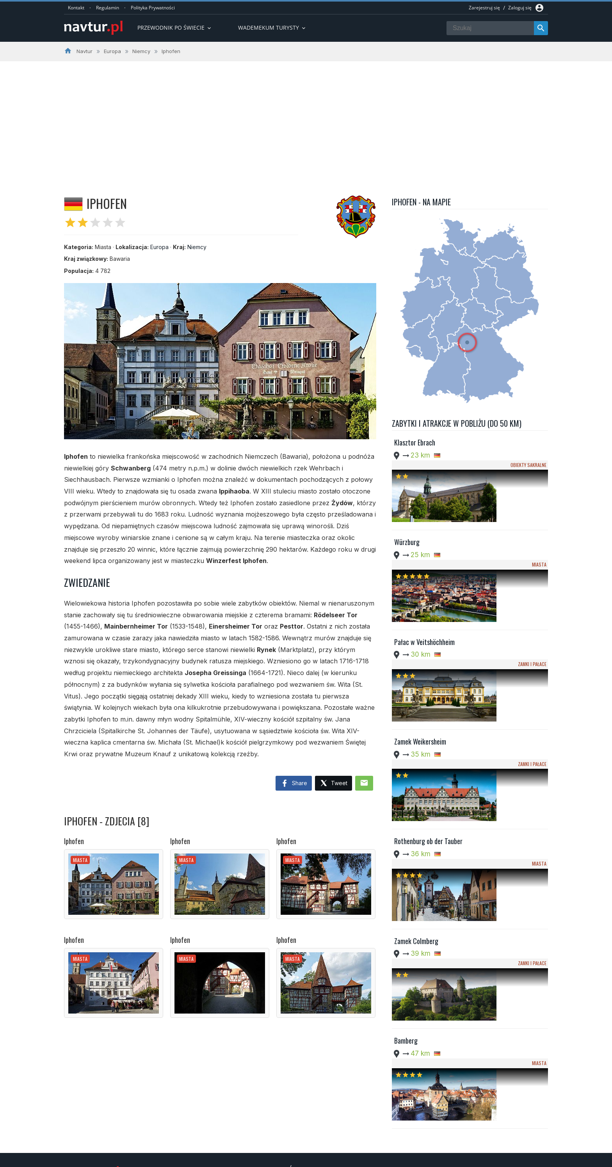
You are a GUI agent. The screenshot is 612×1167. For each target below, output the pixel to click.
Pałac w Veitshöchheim (424, 572)
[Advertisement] (306, 120)
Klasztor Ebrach (414, 442)
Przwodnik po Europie (268, 1110)
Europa (159, 247)
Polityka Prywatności (153, 7)
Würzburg (407, 507)
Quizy (249, 1139)
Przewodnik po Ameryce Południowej (287, 1120)
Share (293, 783)
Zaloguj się (520, 7)
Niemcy (196, 247)
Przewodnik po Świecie (174, 27)
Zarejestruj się (484, 7)
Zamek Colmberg (416, 766)
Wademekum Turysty (268, 1129)
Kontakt (76, 7)
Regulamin (107, 7)
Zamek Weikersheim (420, 636)
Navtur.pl (130, 1158)
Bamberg (406, 831)
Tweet (333, 783)
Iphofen (74, 841)
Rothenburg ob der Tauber (428, 701)
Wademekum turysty (272, 27)
